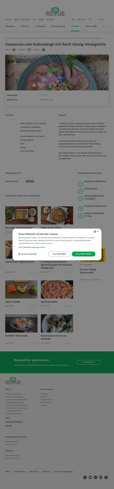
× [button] (98, 231)
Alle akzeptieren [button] (83, 254)
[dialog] (57, 244)
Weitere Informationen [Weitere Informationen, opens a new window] (43, 243)
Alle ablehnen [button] (59, 254)
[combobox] (95, 231)
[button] (57, 247)
